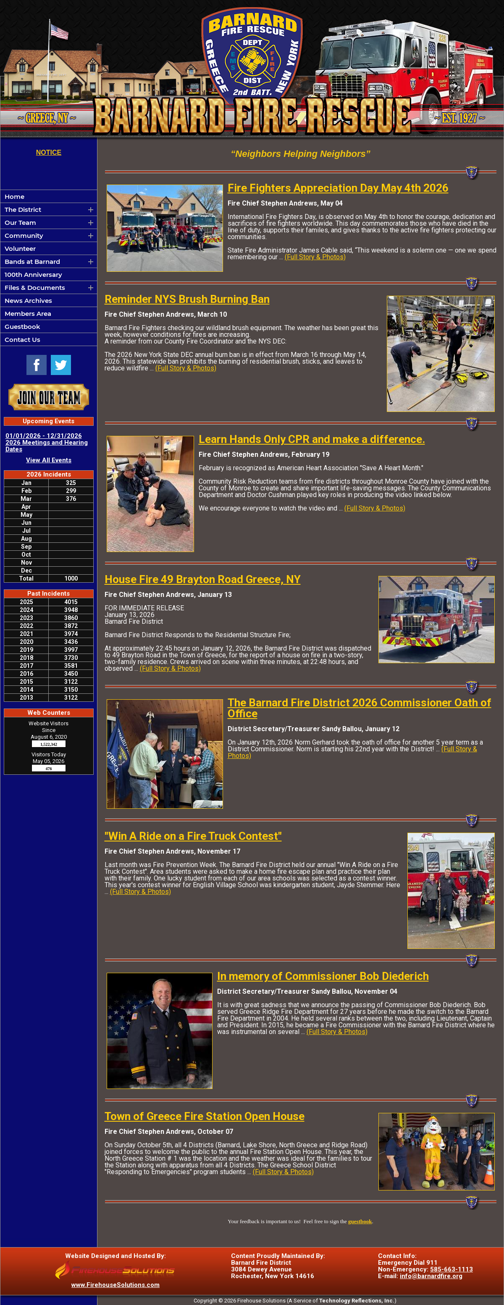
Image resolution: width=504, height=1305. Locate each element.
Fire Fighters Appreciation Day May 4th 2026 (338, 188)
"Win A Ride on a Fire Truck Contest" (193, 836)
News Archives (28, 301)
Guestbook (22, 327)
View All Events (48, 460)
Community (24, 236)
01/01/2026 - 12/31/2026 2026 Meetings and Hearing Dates (46, 442)
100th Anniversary (33, 275)
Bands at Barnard (32, 262)
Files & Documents (35, 288)
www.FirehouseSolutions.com (115, 1285)
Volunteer (20, 249)
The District (23, 210)
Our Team (20, 223)
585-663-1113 (451, 1269)
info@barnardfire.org (431, 1276)
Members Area (28, 314)
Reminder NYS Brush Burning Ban (187, 299)
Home (14, 197)
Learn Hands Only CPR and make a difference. (312, 439)
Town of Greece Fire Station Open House (204, 1116)
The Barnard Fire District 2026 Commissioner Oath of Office (359, 708)
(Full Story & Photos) (315, 257)
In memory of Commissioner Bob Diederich (323, 976)
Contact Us (22, 340)
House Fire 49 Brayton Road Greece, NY (203, 579)
